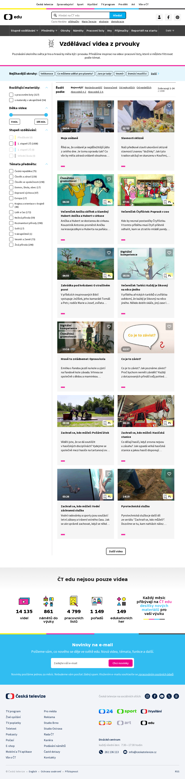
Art (133, 4)
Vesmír (120, 73)
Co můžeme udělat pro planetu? (75, 73)
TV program (108, 4)
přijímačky (73, 21)
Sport (80, 4)
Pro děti (123, 4)
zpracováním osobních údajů (155, 674)
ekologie (104, 21)
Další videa (116, 551)
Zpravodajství (65, 4)
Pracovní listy (95, 30)
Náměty (78, 30)
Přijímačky (121, 30)
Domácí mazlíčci (137, 73)
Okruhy (65, 30)
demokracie (117, 21)
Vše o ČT (144, 4)
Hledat (117, 15)
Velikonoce (47, 73)
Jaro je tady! (104, 73)
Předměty (47, 30)
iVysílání (92, 4)
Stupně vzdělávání (23, 30)
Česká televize (44, 4)
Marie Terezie (89, 21)
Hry (109, 30)
